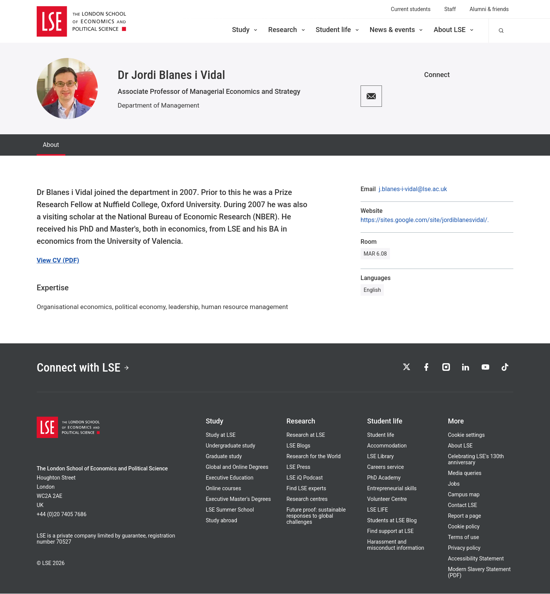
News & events (397, 30)
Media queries (465, 473)
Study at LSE (221, 435)
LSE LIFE (377, 510)
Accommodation (387, 446)
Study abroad (221, 521)
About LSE (454, 30)
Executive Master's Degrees (238, 499)
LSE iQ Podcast (304, 478)
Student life (338, 30)
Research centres (307, 499)
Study (245, 30)
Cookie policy (464, 527)
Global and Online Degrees (237, 467)
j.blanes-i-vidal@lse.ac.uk (413, 189)
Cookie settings (466, 435)
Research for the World (313, 457)
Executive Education (230, 478)
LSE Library (380, 457)
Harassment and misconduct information (395, 545)
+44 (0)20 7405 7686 (61, 515)
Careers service (385, 467)
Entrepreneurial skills (391, 489)
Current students (410, 9)
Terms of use (463, 537)
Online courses (223, 489)
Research (287, 30)
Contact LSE (462, 505)
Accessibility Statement (476, 559)
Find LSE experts (306, 489)
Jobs (454, 484)
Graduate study (224, 457)
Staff (450, 9)
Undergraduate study (230, 446)
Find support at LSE (390, 531)
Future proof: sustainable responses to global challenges (316, 516)
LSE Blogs (298, 446)
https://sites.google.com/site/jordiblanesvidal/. (425, 220)
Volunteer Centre (387, 499)
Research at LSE (305, 435)
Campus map (464, 495)
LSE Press (298, 467)
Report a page (464, 516)
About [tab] (51, 144)
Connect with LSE (83, 368)
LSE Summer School (230, 510)
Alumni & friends (489, 9)
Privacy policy (464, 548)
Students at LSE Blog (392, 521)
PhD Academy (384, 478)
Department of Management (158, 105)
